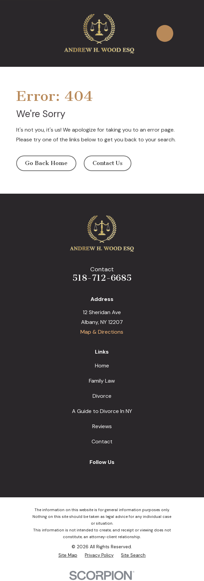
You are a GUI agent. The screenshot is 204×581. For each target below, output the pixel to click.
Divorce (102, 395)
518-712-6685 (102, 278)
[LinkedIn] (109, 474)
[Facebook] (94, 474)
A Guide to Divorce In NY (102, 411)
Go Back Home (46, 163)
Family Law (102, 380)
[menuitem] (67, 555)
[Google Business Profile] (79, 474)
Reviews (102, 426)
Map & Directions (101, 331)
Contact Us (108, 163)
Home (102, 365)
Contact (102, 441)
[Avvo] (124, 474)
